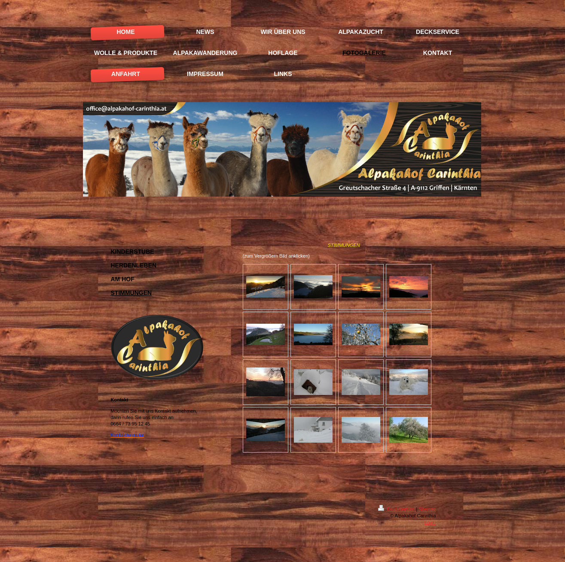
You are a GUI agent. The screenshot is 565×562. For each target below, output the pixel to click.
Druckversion (397, 509)
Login (430, 522)
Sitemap (427, 509)
